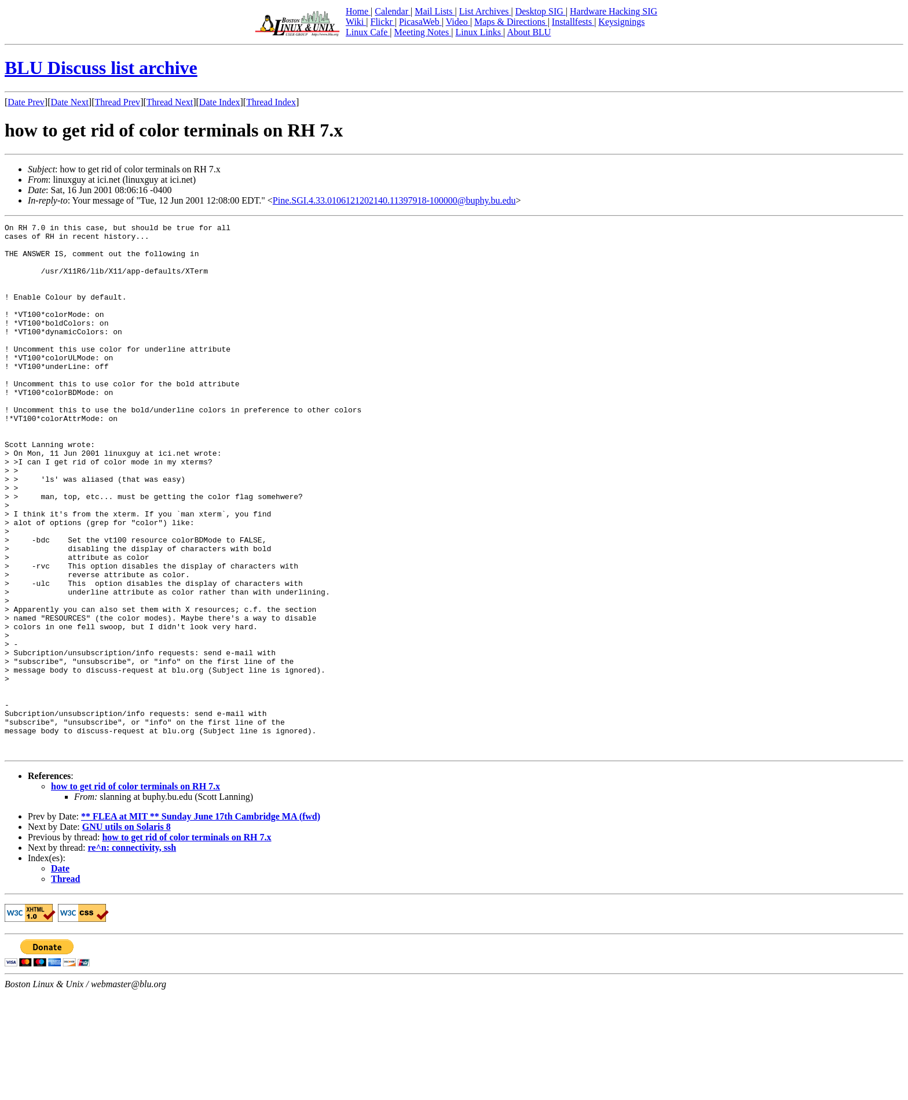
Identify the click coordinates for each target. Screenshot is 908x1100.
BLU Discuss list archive (101, 67)
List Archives (485, 11)
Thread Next (170, 102)
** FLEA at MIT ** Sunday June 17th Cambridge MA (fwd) (200, 922)
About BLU (529, 32)
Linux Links (479, 32)
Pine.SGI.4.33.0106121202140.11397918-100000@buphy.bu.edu (394, 200)
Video (458, 22)
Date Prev (26, 102)
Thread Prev (117, 102)
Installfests (573, 22)
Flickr (382, 22)
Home (358, 11)
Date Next (70, 102)
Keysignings (621, 22)
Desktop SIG (540, 11)
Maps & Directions (511, 22)
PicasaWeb (420, 22)
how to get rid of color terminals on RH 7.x (135, 892)
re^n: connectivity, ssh (132, 953)
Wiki (356, 22)
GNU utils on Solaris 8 (126, 932)
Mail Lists (435, 11)
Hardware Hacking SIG (613, 11)
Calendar (393, 11)
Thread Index (271, 102)
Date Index (219, 102)
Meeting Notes (423, 32)
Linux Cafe (368, 32)
